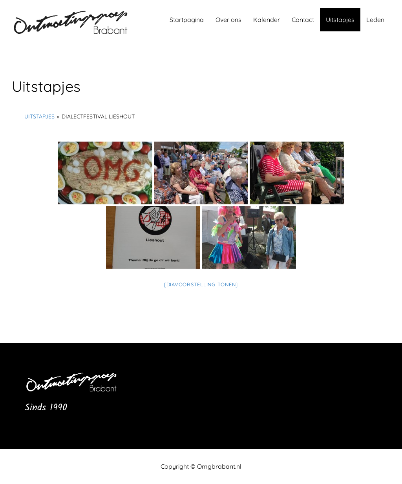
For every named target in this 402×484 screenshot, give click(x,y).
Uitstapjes (340, 20)
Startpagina (187, 20)
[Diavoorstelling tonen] (201, 284)
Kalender (266, 20)
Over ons (228, 20)
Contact (303, 20)
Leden (375, 20)
